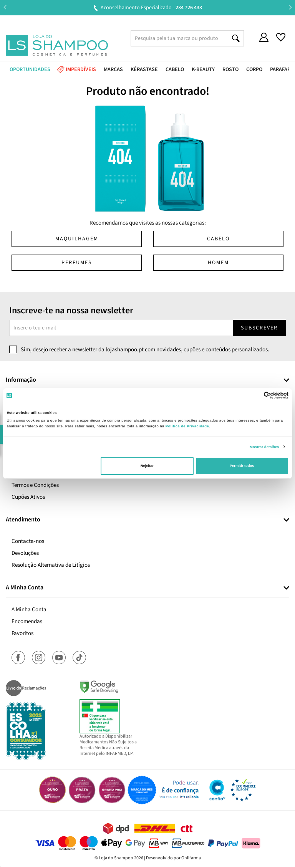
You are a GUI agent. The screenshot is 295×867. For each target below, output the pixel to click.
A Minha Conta (29, 610)
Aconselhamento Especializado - (151, 8)
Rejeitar (147, 466)
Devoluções (25, 553)
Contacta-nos (28, 541)
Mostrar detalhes (264, 447)
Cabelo (218, 239)
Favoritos (22, 633)
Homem (218, 262)
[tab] (147, 380)
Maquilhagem (76, 239)
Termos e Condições (35, 485)
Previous (5, 7)
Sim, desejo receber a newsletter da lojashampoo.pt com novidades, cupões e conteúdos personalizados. (145, 350)
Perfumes (76, 262)
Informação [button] (21, 380)
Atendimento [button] (23, 519)
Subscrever (259, 328)
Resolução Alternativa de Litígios (51, 565)
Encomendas (27, 621)
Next (290, 7)
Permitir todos (242, 466)
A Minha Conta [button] (24, 587)
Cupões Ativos (28, 497)
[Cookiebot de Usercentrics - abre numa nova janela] (254, 395)
